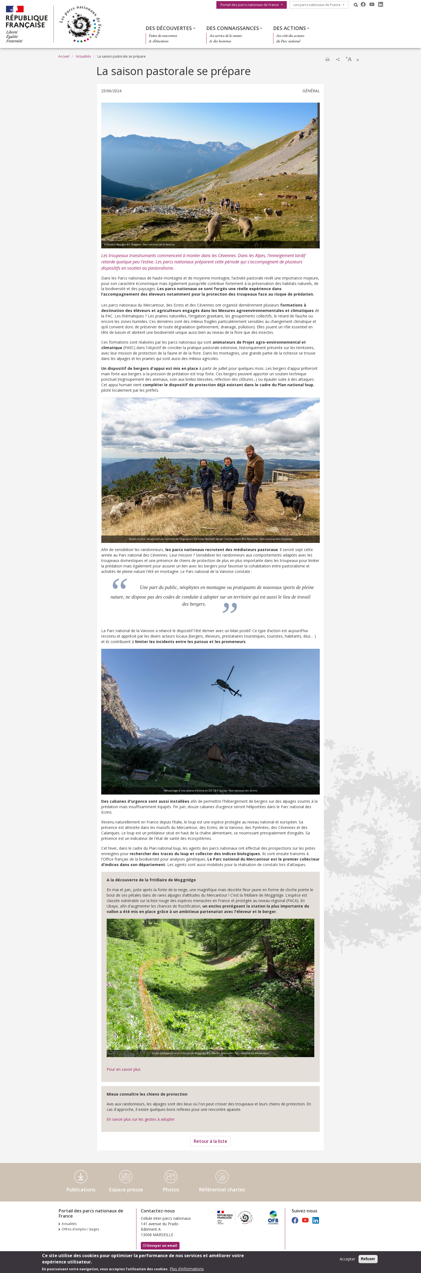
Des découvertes (169, 28)
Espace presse (126, 1189)
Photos (171, 1189)
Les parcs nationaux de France (317, 4)
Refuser (368, 1260)
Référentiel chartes (222, 1189)
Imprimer (327, 59)
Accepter (347, 1260)
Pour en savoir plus (124, 1069)
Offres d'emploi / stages (80, 1229)
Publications (80, 1189)
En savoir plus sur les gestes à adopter (141, 1119)
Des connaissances (232, 28)
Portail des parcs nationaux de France (249, 4)
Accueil (63, 56)
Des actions (289, 28)
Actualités (83, 56)
